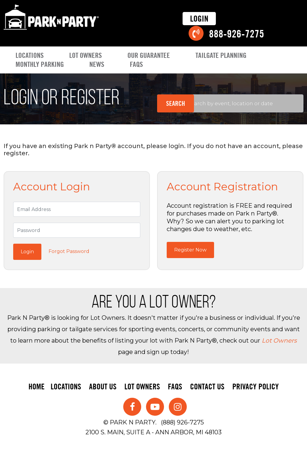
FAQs (136, 64)
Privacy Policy (255, 386)
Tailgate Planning (220, 55)
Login (199, 18)
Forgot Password (69, 251)
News (96, 64)
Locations (30, 55)
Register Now (190, 250)
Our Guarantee (148, 55)
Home (36, 386)
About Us (103, 386)
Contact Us (207, 386)
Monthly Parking (40, 64)
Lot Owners (85, 55)
